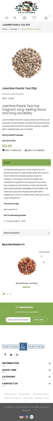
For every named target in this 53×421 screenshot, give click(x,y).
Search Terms (11, 394)
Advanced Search (40, 394)
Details (7, 162)
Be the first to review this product (13, 94)
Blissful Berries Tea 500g (26, 283)
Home (4, 29)
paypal (32, 417)
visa (21, 417)
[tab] (26, 162)
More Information (12, 233)
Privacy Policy (24, 394)
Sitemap (39, 398)
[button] (41, 256)
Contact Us (28, 398)
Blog (47, 398)
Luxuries (13, 29)
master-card (27, 417)
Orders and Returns (12, 398)
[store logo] (26, 7)
